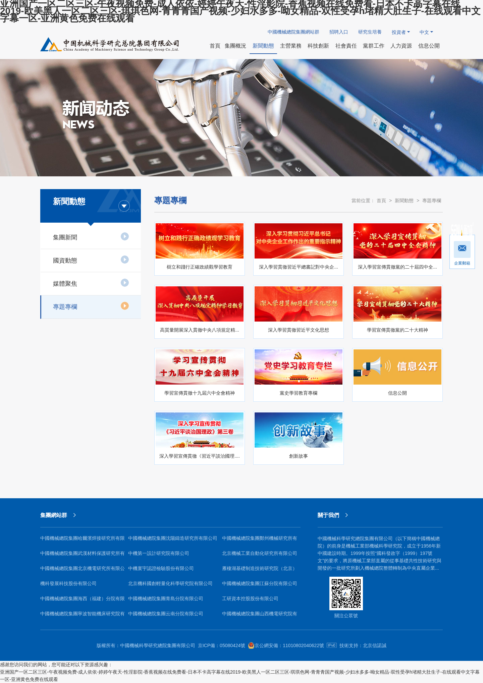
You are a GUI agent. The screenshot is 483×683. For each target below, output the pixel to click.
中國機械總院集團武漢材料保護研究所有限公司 (82, 556)
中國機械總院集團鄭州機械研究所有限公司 (259, 540)
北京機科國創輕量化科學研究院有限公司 (170, 583)
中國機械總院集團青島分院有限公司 (165, 598)
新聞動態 (404, 200)
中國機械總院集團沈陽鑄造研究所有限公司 (172, 538)
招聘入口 (338, 32)
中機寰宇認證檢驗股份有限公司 (161, 568)
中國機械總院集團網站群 (293, 32)
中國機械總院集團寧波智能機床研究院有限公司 (82, 616)
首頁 (381, 200)
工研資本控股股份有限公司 (250, 598)
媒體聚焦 (91, 282)
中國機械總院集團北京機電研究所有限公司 (82, 571)
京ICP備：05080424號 (222, 645)
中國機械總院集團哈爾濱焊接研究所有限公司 (82, 540)
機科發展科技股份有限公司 (68, 583)
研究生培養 (370, 32)
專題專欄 (91, 305)
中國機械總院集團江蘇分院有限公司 (259, 583)
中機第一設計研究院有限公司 (158, 553)
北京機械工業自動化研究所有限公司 (259, 553)
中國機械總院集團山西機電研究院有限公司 (259, 616)
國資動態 (91, 259)
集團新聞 (91, 236)
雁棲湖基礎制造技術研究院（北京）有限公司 (259, 571)
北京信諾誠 (374, 645)
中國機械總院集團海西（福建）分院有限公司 (82, 601)
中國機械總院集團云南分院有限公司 (165, 613)
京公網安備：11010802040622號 (286, 645)
